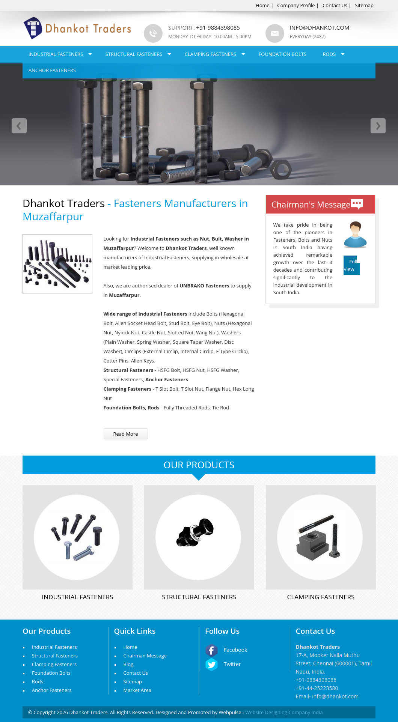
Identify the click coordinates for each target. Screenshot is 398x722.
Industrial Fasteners (56, 54)
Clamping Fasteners (211, 54)
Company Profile (296, 5)
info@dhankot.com (320, 27)
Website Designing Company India (284, 712)
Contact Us (335, 5)
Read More (125, 433)
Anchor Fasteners (52, 70)
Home (263, 5)
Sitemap (364, 5)
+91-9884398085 (316, 679)
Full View (350, 265)
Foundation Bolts (282, 54)
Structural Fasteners (134, 54)
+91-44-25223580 (317, 688)
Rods (329, 54)
